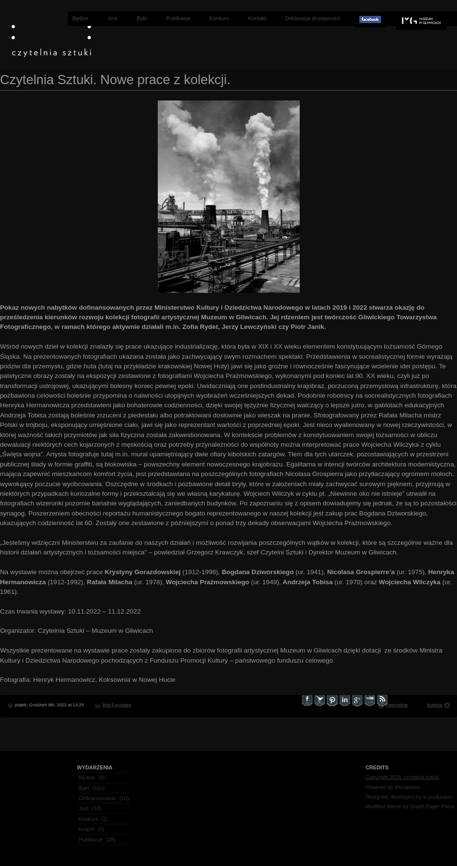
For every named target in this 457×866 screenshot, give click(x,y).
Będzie (80, 18)
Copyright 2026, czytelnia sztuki (402, 777)
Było (142, 18)
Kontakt (257, 18)
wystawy (122, 705)
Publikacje (178, 18)
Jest (112, 18)
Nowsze (435, 705)
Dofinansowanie (97, 798)
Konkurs (219, 18)
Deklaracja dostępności (312, 18)
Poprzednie (397, 705)
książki (87, 829)
